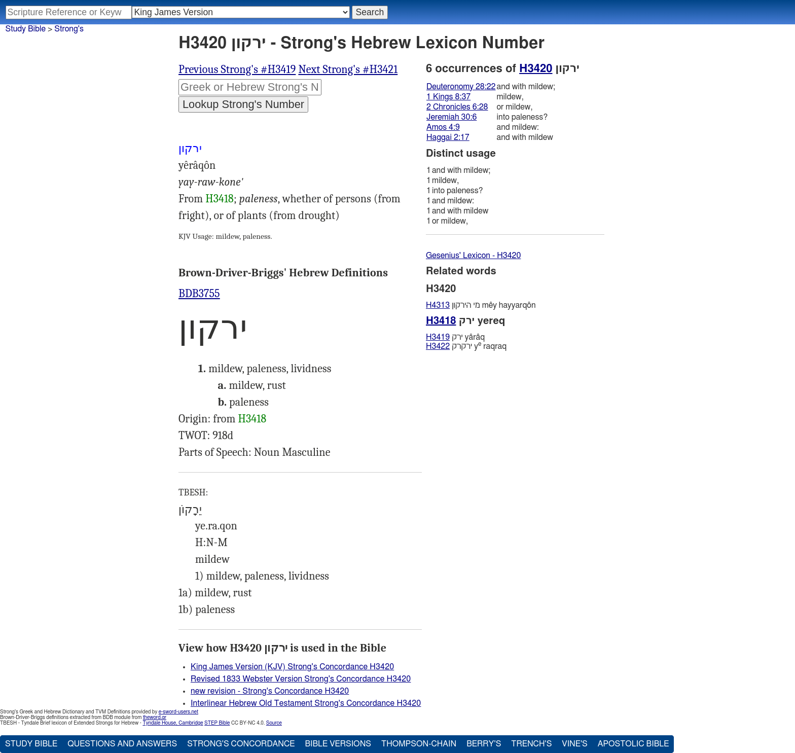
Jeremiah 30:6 (451, 117)
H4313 (438, 305)
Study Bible (26, 29)
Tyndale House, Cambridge (172, 723)
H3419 (438, 337)
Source (274, 723)
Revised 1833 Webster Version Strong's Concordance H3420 (301, 679)
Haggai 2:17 (447, 137)
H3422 (438, 346)
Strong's (69, 29)
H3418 (219, 198)
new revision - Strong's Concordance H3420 (270, 691)
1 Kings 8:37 (448, 97)
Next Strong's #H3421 (347, 69)
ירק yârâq (455, 337)
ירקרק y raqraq (466, 346)
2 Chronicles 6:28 (457, 107)
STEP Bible (217, 723)
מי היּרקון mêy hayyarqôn (480, 305)
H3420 (535, 68)
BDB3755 (199, 293)
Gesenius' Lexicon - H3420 (473, 256)
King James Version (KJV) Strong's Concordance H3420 (292, 667)
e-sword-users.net (178, 711)
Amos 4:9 (443, 127)
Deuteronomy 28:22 (461, 87)
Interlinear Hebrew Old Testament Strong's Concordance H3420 (306, 703)
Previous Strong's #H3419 (237, 69)
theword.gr (154, 717)
